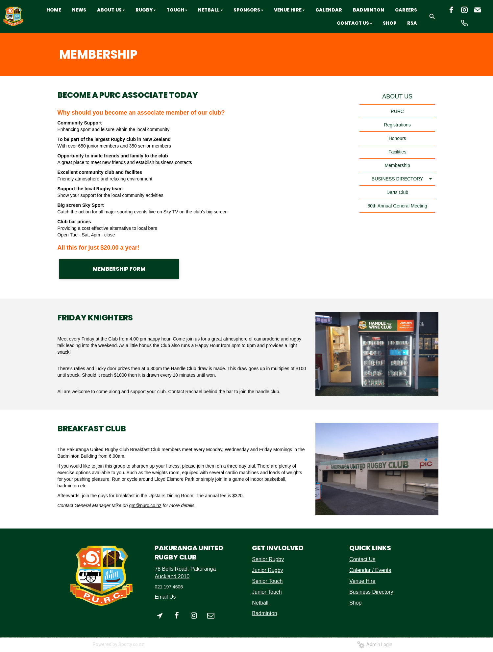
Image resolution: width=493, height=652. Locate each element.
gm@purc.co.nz (145, 505)
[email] (477, 9)
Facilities (397, 151)
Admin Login (374, 644)
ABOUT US (397, 96)
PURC (397, 111)
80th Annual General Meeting (397, 205)
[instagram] (464, 9)
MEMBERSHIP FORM (119, 269)
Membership (397, 165)
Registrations (397, 124)
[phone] (464, 23)
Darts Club (397, 192)
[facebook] (451, 9)
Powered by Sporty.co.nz (118, 644)
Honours (397, 138)
